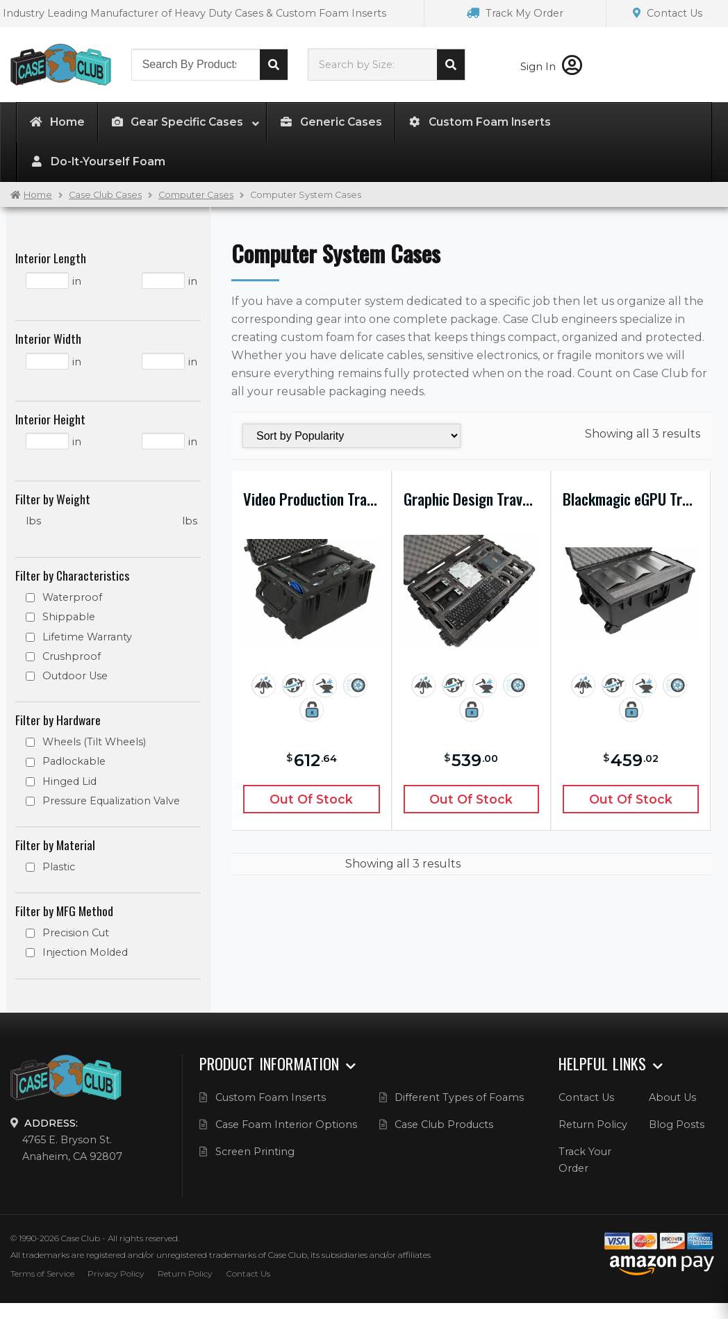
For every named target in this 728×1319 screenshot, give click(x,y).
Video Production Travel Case (311, 499)
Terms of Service (42, 1273)
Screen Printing (255, 1151)
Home (38, 195)
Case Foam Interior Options (286, 1124)
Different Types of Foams (459, 1097)
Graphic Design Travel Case (472, 499)
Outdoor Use (75, 676)
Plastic (58, 867)
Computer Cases (195, 195)
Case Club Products (444, 1124)
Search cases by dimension (451, 64)
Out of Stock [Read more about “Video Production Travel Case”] (311, 799)
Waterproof (72, 597)
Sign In (551, 66)
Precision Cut (75, 933)
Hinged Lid (69, 781)
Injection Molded (85, 952)
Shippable (68, 617)
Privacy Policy (116, 1273)
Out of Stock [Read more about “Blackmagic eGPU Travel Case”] (630, 799)
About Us (672, 1097)
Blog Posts (676, 1124)
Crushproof (71, 656)
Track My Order (515, 13)
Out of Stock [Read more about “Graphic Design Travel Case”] (471, 799)
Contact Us (667, 13)
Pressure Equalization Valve (111, 801)
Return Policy (593, 1124)
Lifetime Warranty (87, 637)
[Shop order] (351, 436)
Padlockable (74, 761)
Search (274, 64)
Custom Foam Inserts (270, 1097)
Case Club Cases (105, 195)
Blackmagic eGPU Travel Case (631, 499)
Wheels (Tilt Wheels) (94, 742)
